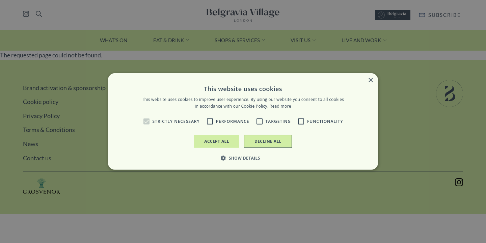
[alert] (243, 121)
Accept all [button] (216, 141)
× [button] (370, 80)
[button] (146, 121)
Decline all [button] (267, 141)
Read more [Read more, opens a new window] (280, 106)
